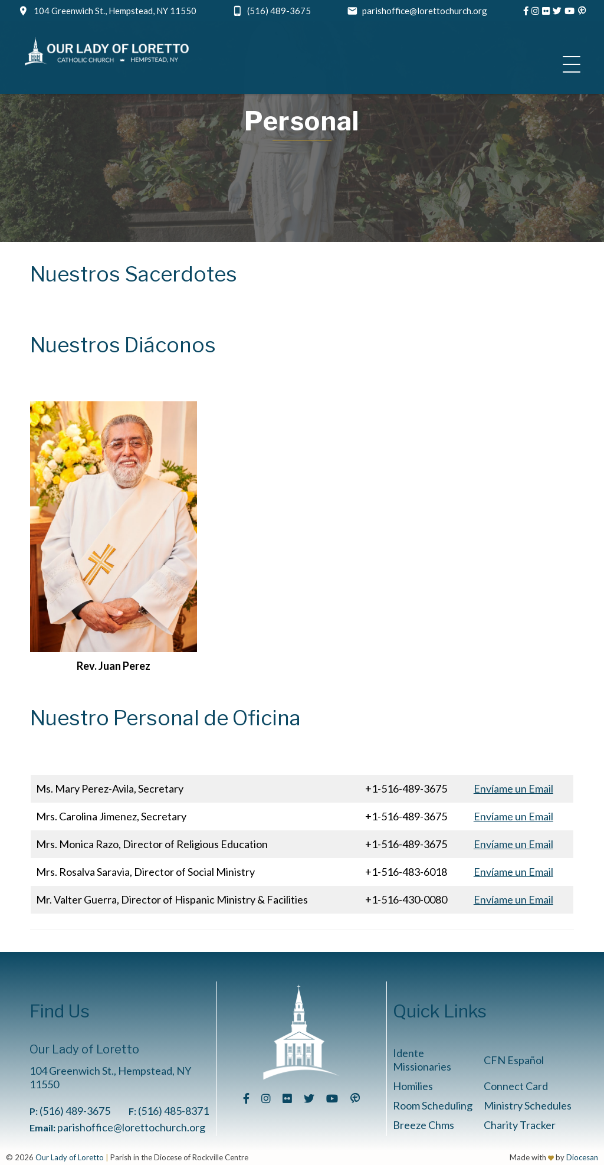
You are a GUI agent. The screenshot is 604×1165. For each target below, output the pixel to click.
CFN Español (514, 1059)
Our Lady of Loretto (69, 1157)
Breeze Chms (423, 1124)
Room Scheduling (432, 1105)
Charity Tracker (520, 1124)
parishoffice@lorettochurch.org (424, 10)
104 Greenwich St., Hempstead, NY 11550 (115, 10)
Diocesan (582, 1157)
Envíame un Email (513, 788)
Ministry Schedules (528, 1105)
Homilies (413, 1085)
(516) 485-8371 (173, 1110)
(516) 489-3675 (279, 10)
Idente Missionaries (422, 1059)
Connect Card (516, 1085)
